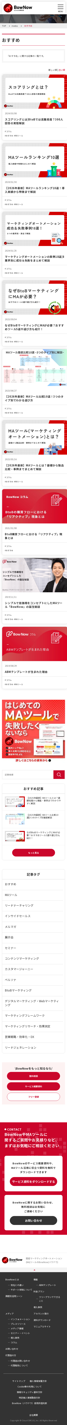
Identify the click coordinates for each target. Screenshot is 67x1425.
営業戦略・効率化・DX (19, 1037)
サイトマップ (18, 1380)
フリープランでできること (49, 1298)
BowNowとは (12, 1279)
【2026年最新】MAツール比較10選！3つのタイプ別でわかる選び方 (34, 398)
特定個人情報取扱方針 (29, 1397)
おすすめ (9, 135)
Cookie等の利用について (30, 1386)
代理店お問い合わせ (20, 1360)
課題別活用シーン (13, 1296)
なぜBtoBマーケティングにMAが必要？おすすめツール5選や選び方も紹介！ (34, 327)
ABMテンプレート (47, 1284)
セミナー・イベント (20, 1333)
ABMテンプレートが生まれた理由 (26, 672)
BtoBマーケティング (18, 990)
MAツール (19, 135)
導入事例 (38, 1307)
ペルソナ (10, 980)
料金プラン (39, 1291)
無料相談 (33, 1075)
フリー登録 (33, 1096)
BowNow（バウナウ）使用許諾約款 (29, 1403)
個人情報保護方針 (38, 1380)
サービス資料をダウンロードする (33, 1181)
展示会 (9, 937)
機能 (36, 1279)
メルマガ (10, 926)
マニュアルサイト (42, 1326)
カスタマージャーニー (19, 969)
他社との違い (17, 1284)
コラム (9, 131)
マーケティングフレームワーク (25, 1015)
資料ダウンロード (42, 1319)
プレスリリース (18, 1323)
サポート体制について (21, 1289)
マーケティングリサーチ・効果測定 (27, 1026)
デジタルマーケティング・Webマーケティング (32, 1003)
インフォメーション (20, 1319)
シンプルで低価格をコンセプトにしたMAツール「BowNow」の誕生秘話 (34, 605)
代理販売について (19, 1365)
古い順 (62, 69)
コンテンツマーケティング (22, 958)
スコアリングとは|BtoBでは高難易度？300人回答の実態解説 (34, 121)
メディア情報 (17, 1328)
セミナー (10, 948)
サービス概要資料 (33, 1086)
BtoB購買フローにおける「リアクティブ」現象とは (33, 536)
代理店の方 (10, 1355)
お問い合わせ (33, 1220)
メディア (9, 1313)
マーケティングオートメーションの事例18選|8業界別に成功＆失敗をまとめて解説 (34, 258)
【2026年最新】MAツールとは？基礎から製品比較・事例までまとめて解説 (34, 467)
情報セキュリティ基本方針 (29, 1392)
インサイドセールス (18, 916)
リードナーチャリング (19, 905)
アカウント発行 (41, 1313)
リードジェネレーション (20, 1047)
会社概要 (33, 1415)
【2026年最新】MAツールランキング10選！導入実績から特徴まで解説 (34, 190)
